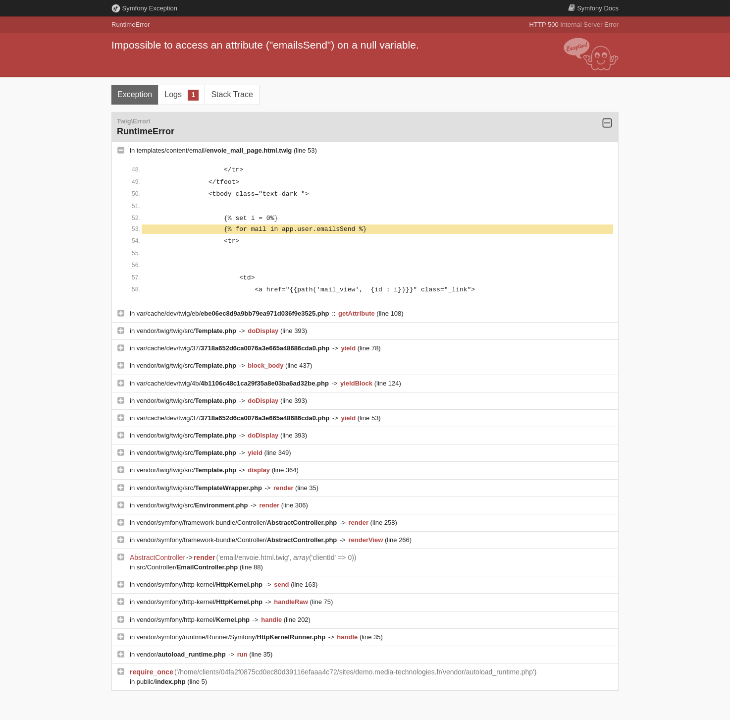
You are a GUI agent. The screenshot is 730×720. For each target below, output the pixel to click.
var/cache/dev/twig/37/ (234, 348)
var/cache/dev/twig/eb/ (234, 313)
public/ (162, 681)
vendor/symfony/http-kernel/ (200, 584)
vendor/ (182, 654)
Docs (593, 8)
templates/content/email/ (215, 150)
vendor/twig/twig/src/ (187, 330)
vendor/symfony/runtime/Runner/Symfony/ (232, 637)
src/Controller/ (188, 567)
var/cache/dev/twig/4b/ (234, 383)
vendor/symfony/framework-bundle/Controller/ (238, 522)
